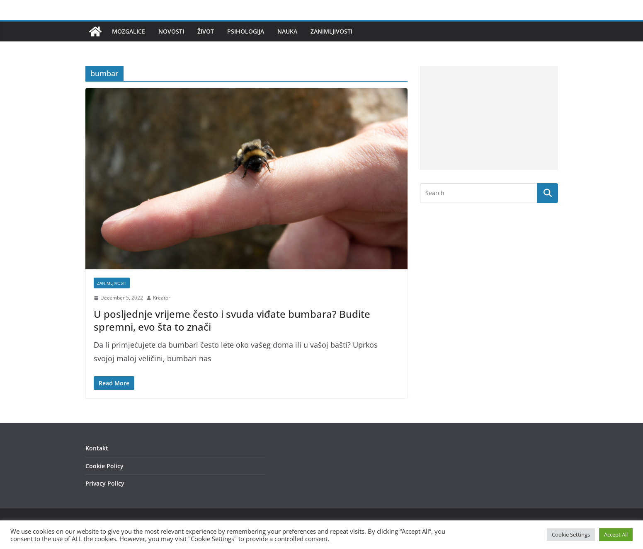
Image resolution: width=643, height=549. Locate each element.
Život (205, 31)
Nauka (287, 31)
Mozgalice (128, 31)
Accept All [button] (616, 534)
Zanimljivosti (331, 31)
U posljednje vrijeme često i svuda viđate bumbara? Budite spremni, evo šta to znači (232, 320)
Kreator (161, 297)
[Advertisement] (489, 118)
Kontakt (96, 448)
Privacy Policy (104, 483)
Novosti (171, 31)
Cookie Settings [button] (571, 534)
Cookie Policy (104, 466)
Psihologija (245, 31)
